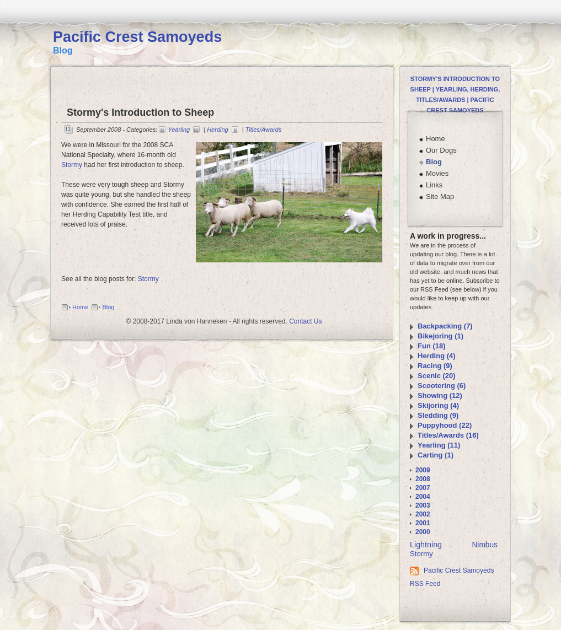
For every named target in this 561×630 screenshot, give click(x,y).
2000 (422, 532)
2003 (422, 505)
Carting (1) (435, 455)
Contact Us (305, 321)
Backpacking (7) (445, 326)
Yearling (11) (439, 445)
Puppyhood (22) (445, 425)
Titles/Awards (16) (448, 435)
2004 (422, 496)
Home (80, 307)
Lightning (426, 544)
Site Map (440, 196)
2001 (422, 523)
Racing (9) (435, 366)
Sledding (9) (438, 415)
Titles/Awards (263, 129)
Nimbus (485, 545)
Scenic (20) (437, 375)
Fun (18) (432, 346)
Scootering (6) (442, 385)
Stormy (71, 165)
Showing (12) (440, 395)
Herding (217, 129)
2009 (422, 470)
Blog (108, 307)
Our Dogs (441, 150)
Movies (437, 173)
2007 (422, 488)
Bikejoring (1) (440, 336)
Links (434, 185)
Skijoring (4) (438, 405)
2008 (422, 479)
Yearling (179, 129)
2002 (422, 514)
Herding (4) (437, 356)
